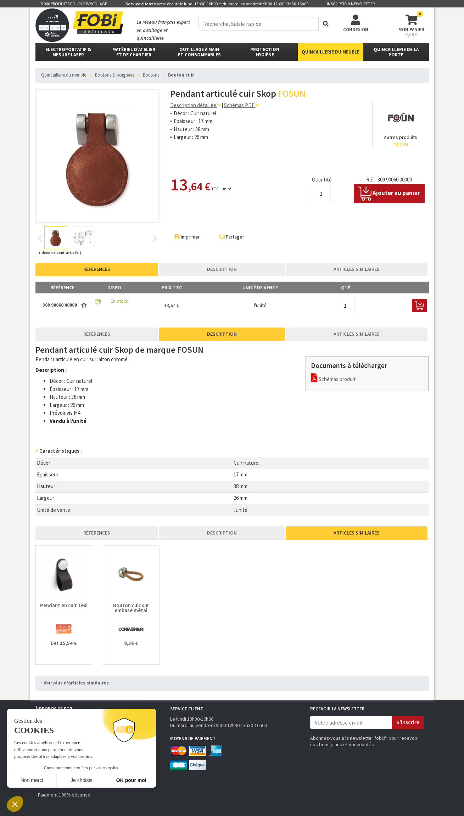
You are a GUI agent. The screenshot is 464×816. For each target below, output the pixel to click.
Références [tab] (96, 269)
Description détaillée (195, 105)
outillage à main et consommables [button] (199, 52)
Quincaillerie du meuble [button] (330, 52)
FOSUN (400, 144)
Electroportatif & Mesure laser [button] (68, 52)
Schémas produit (333, 379)
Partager (231, 237)
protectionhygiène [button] (264, 52)
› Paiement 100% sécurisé (62, 795)
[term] (259, 23)
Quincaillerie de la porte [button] (396, 52)
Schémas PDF (241, 105)
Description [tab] (222, 269)
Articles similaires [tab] (357, 269)
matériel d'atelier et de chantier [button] (133, 52)
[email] (351, 722)
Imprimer (187, 237)
